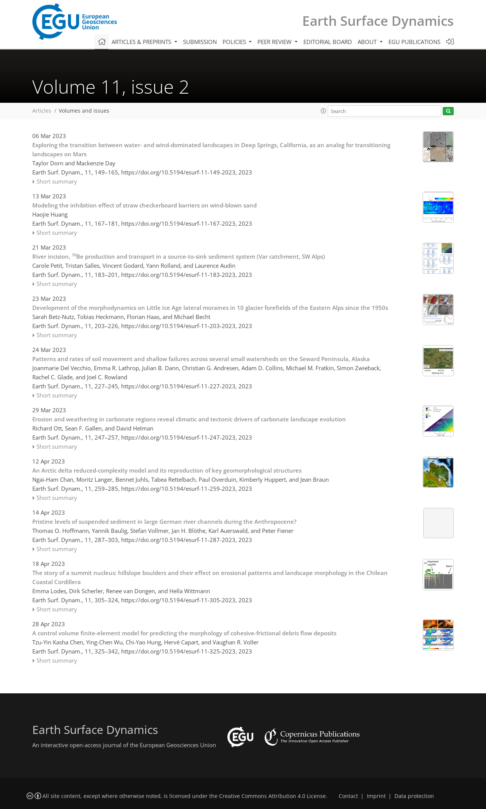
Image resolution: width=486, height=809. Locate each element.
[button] (323, 110)
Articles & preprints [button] (142, 42)
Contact (348, 796)
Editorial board (327, 42)
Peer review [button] (275, 42)
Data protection (414, 796)
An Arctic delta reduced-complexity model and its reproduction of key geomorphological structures (166, 470)
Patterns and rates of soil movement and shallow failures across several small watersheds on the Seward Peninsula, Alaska (201, 359)
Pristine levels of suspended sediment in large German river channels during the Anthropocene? (164, 521)
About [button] (368, 42)
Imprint (376, 796)
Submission (200, 42)
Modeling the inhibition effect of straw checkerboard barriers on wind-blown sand (144, 205)
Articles (41, 110)
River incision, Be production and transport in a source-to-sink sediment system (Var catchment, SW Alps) (178, 256)
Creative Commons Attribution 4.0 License (272, 796)
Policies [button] (235, 42)
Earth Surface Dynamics (378, 21)
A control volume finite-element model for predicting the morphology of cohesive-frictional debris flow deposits (184, 633)
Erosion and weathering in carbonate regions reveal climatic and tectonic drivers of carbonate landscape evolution (189, 419)
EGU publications (414, 42)
